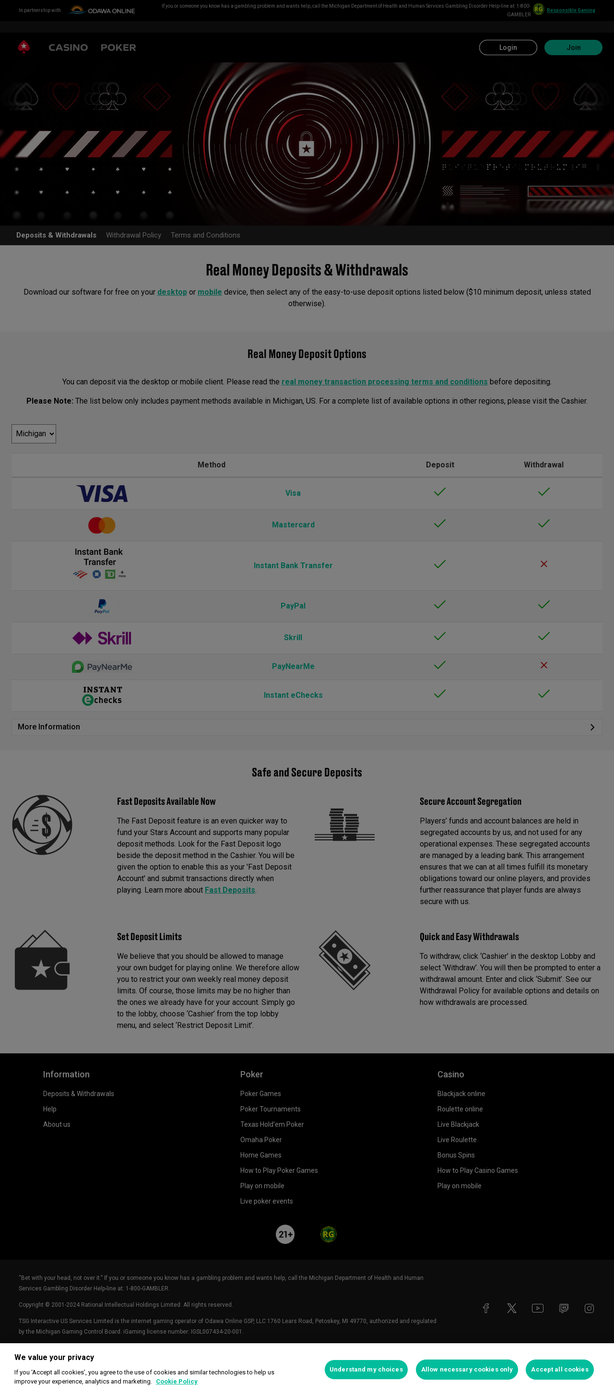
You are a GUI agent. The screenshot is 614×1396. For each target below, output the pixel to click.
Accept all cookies (559, 1369)
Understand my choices (366, 1369)
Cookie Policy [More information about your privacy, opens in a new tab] (177, 1381)
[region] (307, 1369)
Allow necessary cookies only (467, 1369)
